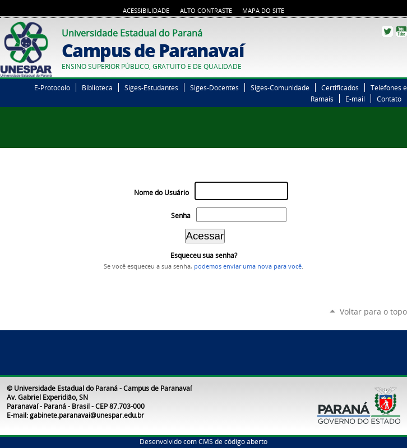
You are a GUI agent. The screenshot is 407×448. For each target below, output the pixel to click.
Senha (181, 215)
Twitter (387, 31)
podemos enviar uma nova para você (248, 266)
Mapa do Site (263, 11)
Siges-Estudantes (151, 87)
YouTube (401, 31)
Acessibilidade (146, 11)
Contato (389, 98)
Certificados (340, 87)
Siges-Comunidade (280, 87)
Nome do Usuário (161, 192)
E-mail (355, 98)
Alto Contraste (206, 11)
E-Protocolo (52, 87)
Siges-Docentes (214, 87)
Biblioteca (97, 87)
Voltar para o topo (373, 311)
